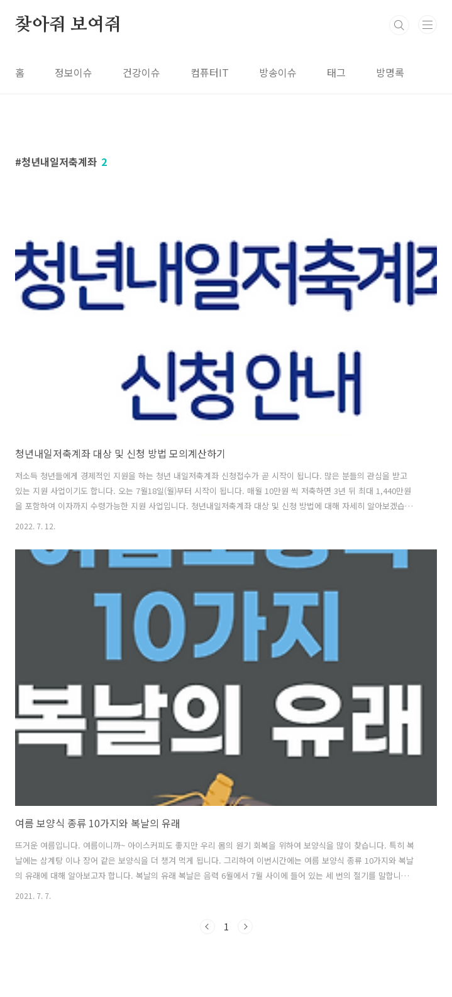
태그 (336, 72)
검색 (399, 25)
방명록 (390, 72)
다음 (245, 926)
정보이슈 (73, 72)
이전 (207, 926)
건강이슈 (141, 72)
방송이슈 (278, 72)
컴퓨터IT (209, 72)
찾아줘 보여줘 (68, 25)
